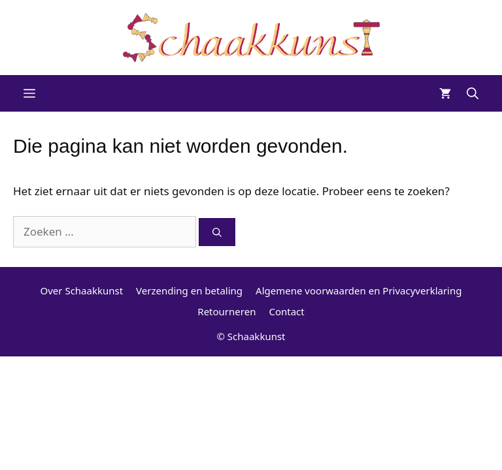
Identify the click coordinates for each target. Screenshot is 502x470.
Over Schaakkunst (82, 290)
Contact (286, 311)
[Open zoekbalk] (472, 93)
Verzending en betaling (189, 290)
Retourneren (226, 311)
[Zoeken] (217, 232)
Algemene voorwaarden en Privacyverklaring (358, 290)
